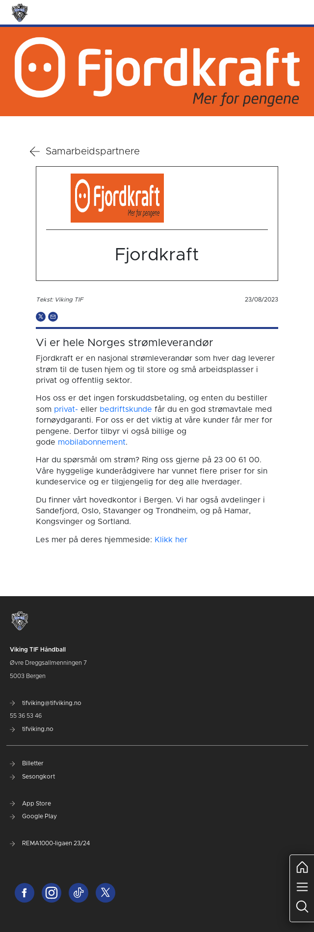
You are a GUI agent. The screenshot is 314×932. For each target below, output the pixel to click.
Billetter (27, 763)
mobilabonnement (92, 442)
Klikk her (171, 540)
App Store (30, 803)
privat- (66, 409)
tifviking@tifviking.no (45, 703)
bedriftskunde (126, 409)
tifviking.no (31, 729)
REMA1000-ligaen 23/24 (50, 843)
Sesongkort (32, 777)
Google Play (33, 816)
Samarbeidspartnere (85, 151)
